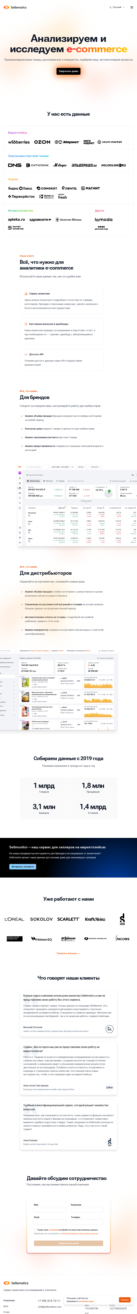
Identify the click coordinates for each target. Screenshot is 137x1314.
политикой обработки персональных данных (79, 1234)
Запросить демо (68, 71)
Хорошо (125, 1300)
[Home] (15, 7)
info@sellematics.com (49, 1306)
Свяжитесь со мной (68, 1243)
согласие (53, 1230)
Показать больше (68, 953)
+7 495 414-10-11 (49, 1301)
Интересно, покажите (23, 867)
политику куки (86, 1301)
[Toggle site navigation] (132, 7)
